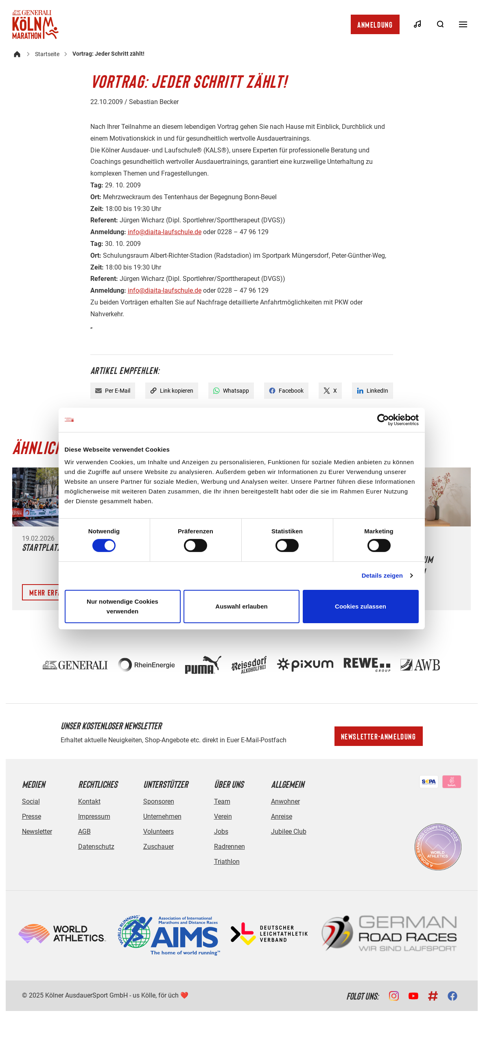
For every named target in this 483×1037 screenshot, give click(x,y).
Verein (223, 816)
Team (222, 801)
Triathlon (227, 861)
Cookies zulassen (360, 606)
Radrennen (229, 846)
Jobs (221, 831)
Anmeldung (375, 24)
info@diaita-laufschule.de (164, 232)
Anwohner (285, 801)
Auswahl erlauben (241, 606)
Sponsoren (158, 801)
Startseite (47, 54)
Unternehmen (162, 816)
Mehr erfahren (53, 592)
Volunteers (158, 831)
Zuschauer (158, 846)
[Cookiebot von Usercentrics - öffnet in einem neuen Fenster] (383, 419)
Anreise (281, 816)
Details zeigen (382, 575)
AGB (84, 831)
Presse (31, 816)
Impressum (94, 816)
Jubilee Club (288, 831)
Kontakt (89, 801)
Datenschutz (96, 846)
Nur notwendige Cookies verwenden (122, 606)
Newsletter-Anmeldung (378, 736)
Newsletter (37, 831)
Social (31, 801)
